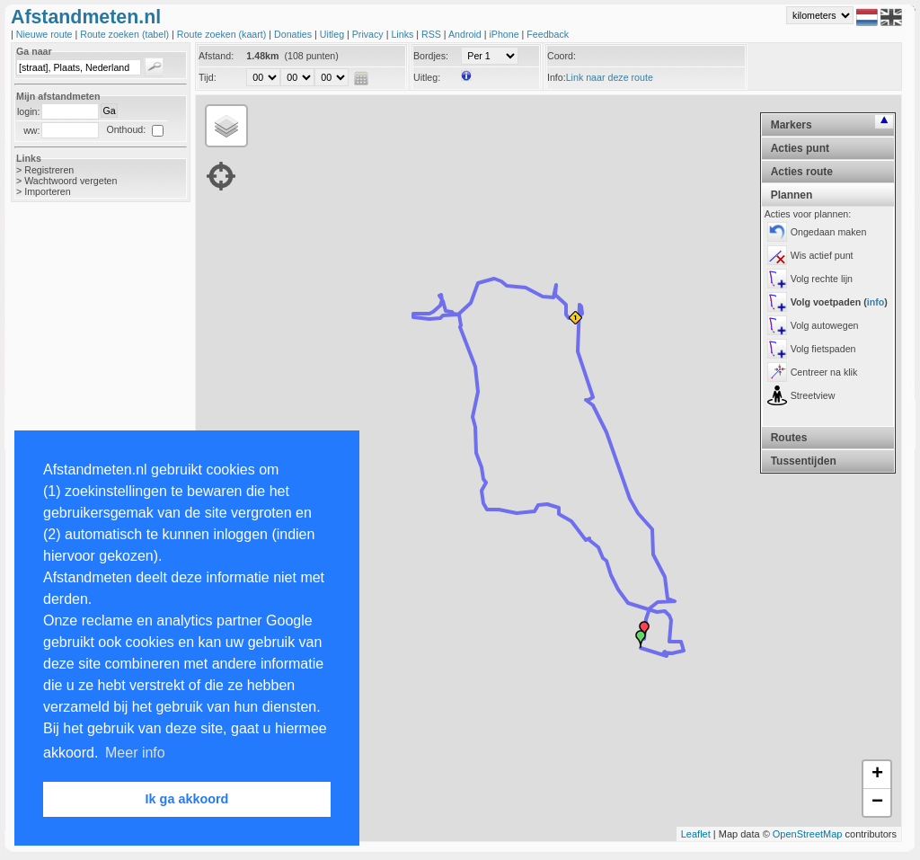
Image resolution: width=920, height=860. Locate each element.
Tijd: (208, 77)
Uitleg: (426, 77)
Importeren (47, 191)
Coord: (561, 55)
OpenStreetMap (808, 834)
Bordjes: (430, 55)
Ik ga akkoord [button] (187, 799)
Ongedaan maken (829, 231)
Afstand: (216, 55)
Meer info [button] (135, 752)
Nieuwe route (45, 34)
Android (466, 34)
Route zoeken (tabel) (126, 34)
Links (403, 34)
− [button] (877, 802)
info (876, 302)
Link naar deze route (609, 77)
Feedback (547, 34)
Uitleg (333, 34)
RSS (432, 34)
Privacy (369, 34)
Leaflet (696, 834)
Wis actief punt (822, 255)
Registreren (49, 169)
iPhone (505, 34)
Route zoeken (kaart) (223, 34)
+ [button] (877, 774)
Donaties (294, 34)
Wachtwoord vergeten (70, 180)
